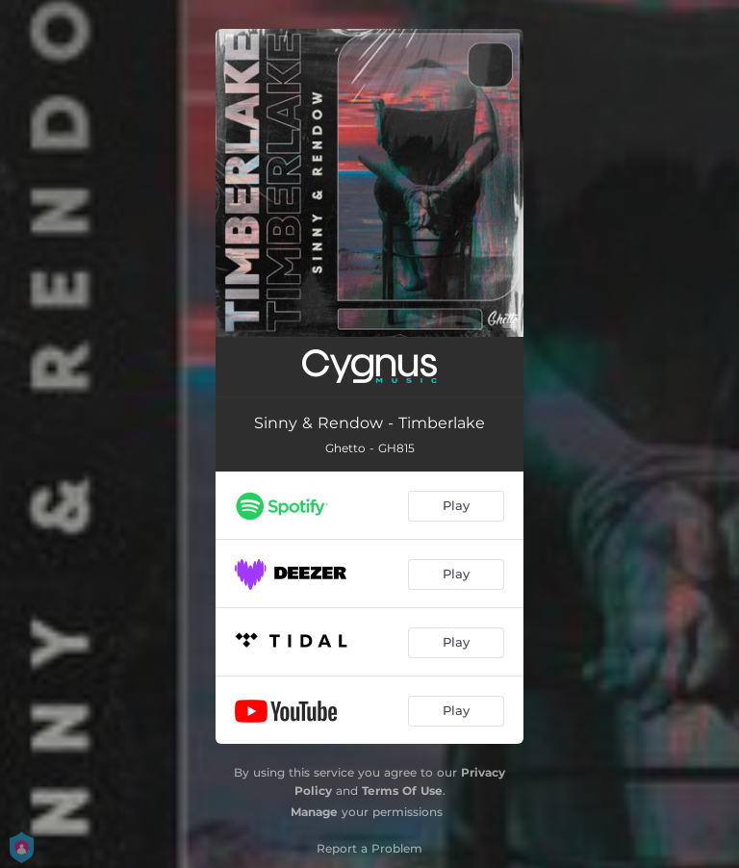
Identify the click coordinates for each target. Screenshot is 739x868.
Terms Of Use (402, 790)
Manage (314, 811)
